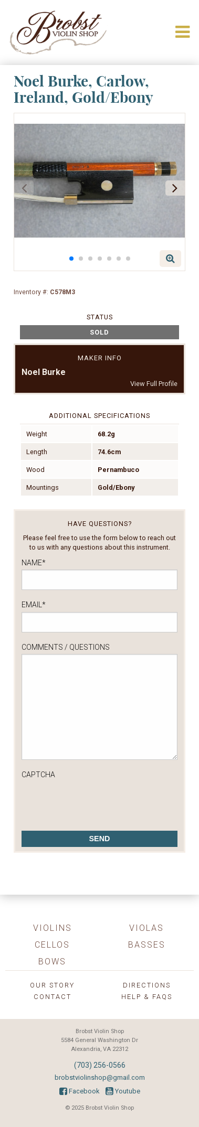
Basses (146, 945)
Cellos (52, 945)
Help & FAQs (146, 997)
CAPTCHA (38, 774)
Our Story (52, 985)
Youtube (123, 1091)
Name (34, 563)
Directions (147, 985)
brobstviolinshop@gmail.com (100, 1077)
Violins (52, 928)
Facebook (79, 1091)
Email (34, 604)
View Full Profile (153, 384)
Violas (146, 928)
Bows (52, 962)
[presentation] (101, 801)
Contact (52, 997)
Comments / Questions (66, 647)
